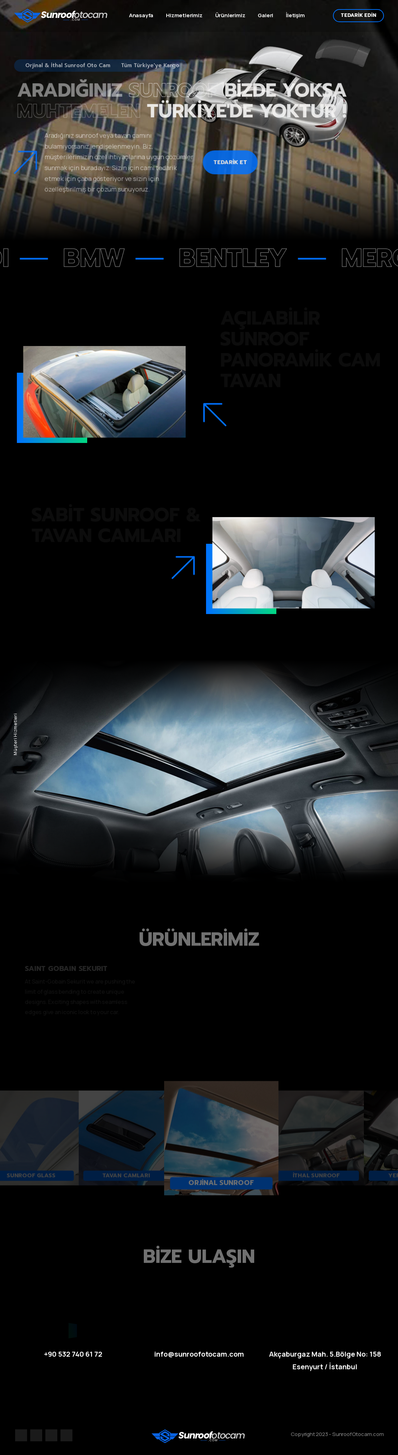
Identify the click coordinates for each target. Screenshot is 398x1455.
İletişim (295, 15)
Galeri (265, 15)
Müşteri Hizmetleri (15, 734)
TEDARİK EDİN (358, 15)
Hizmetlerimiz (184, 15)
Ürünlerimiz (230, 15)
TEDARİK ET (229, 153)
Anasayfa (141, 15)
